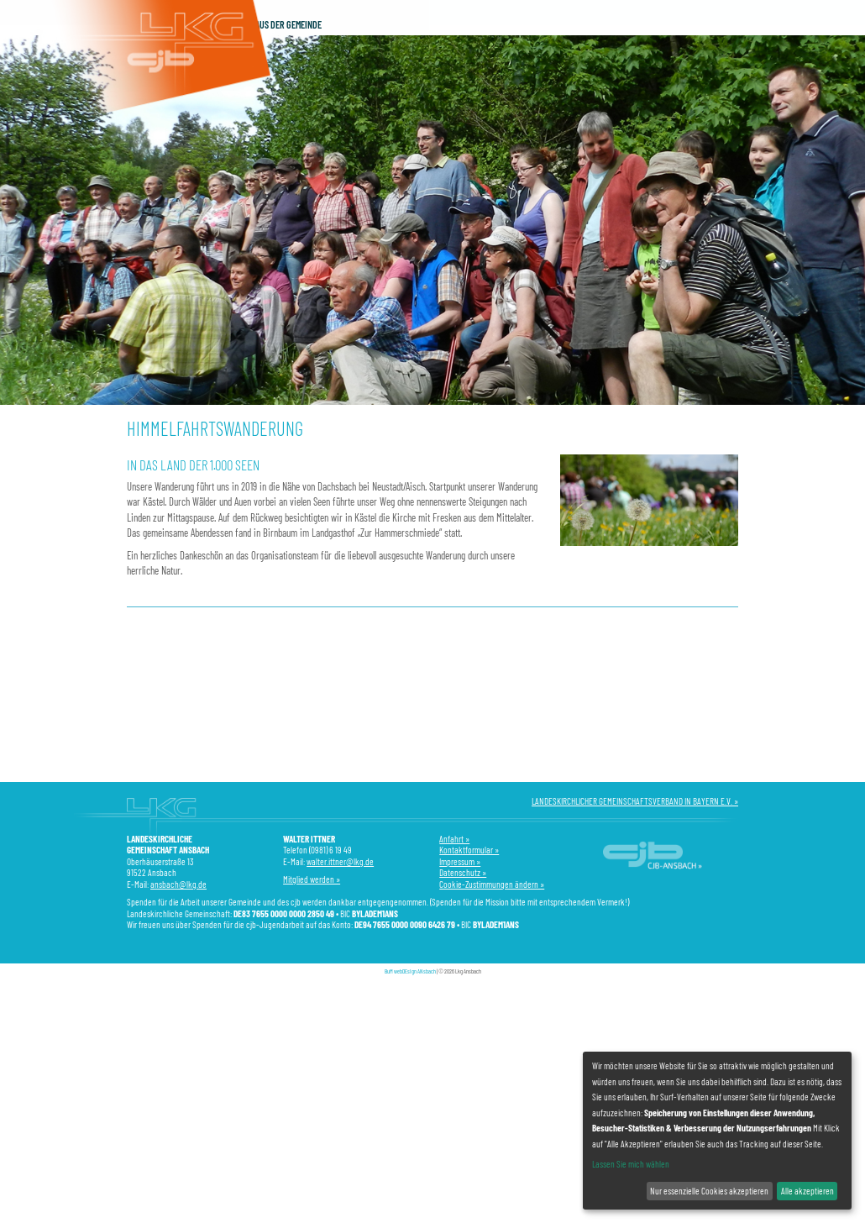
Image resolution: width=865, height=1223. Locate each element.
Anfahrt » (454, 838)
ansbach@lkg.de (178, 884)
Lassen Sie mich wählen (630, 1163)
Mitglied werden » (311, 879)
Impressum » (459, 861)
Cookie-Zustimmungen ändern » (491, 884)
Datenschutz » (462, 872)
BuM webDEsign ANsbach (410, 971)
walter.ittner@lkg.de (340, 861)
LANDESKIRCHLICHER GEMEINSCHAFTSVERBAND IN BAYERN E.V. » (635, 800)
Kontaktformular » (469, 849)
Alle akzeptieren (807, 1190)
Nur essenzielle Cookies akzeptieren (709, 1190)
